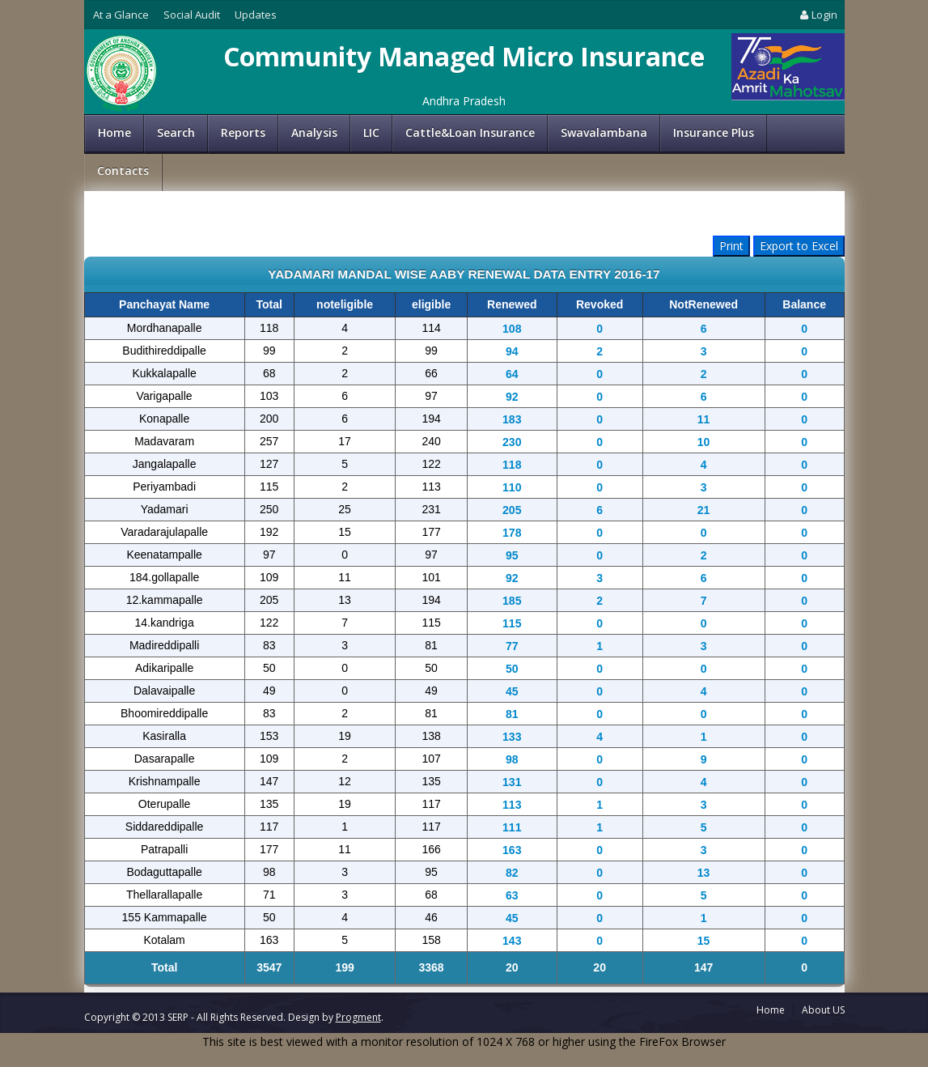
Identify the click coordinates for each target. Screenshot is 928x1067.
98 (512, 759)
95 (512, 555)
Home (114, 132)
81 (512, 714)
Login (817, 14)
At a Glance (121, 14)
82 (512, 872)
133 (511, 736)
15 (703, 940)
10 (703, 442)
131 (511, 782)
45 (512, 691)
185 (511, 600)
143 (511, 940)
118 (511, 464)
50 (512, 668)
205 (511, 510)
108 (511, 328)
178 (511, 532)
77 (512, 646)
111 (511, 827)
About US (823, 1010)
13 (703, 872)
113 (511, 804)
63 (512, 895)
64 (512, 374)
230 (511, 442)
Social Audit (191, 14)
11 (703, 419)
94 (512, 351)
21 (703, 510)
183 (511, 419)
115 (511, 623)
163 (511, 850)
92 (512, 396)
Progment (358, 1017)
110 (511, 487)
